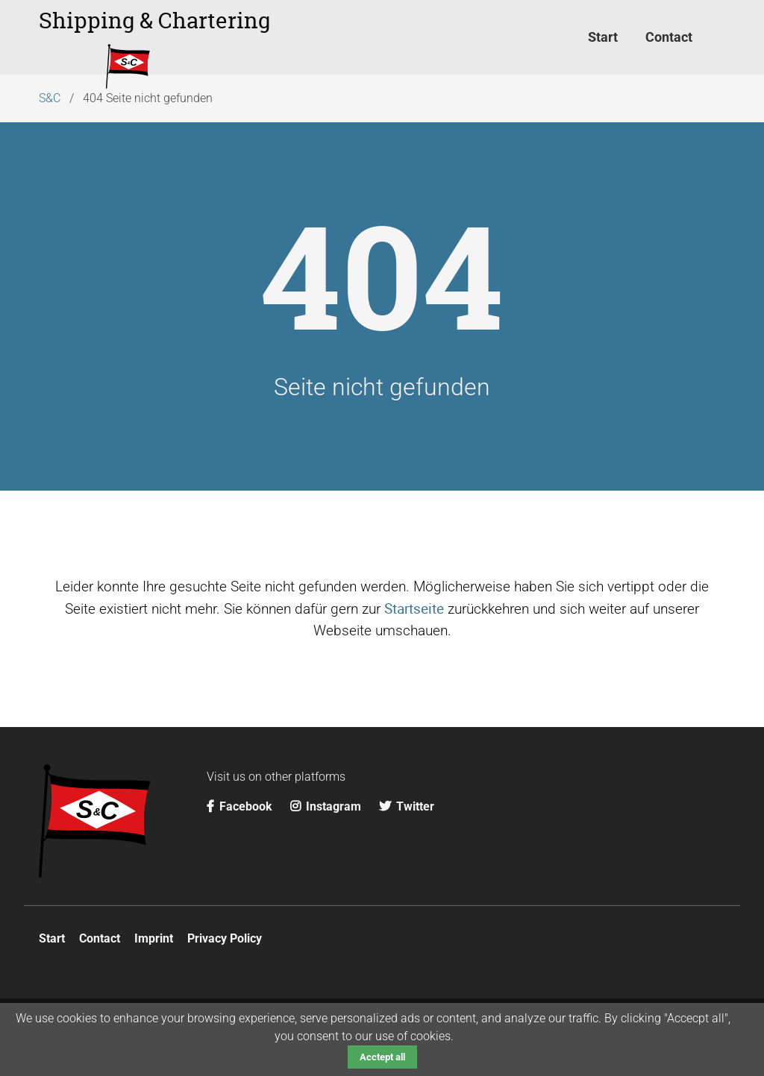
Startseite (414, 608)
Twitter (406, 806)
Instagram (327, 806)
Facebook (241, 806)
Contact (99, 938)
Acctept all (382, 1057)
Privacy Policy (224, 938)
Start (52, 938)
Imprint (153, 938)
